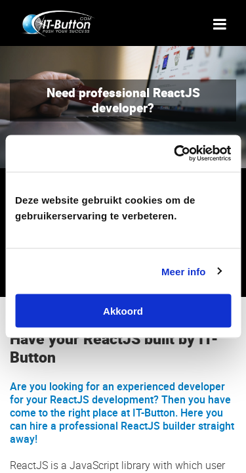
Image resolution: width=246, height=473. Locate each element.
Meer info (183, 271)
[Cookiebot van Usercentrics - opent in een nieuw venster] (175, 153)
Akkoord (123, 311)
